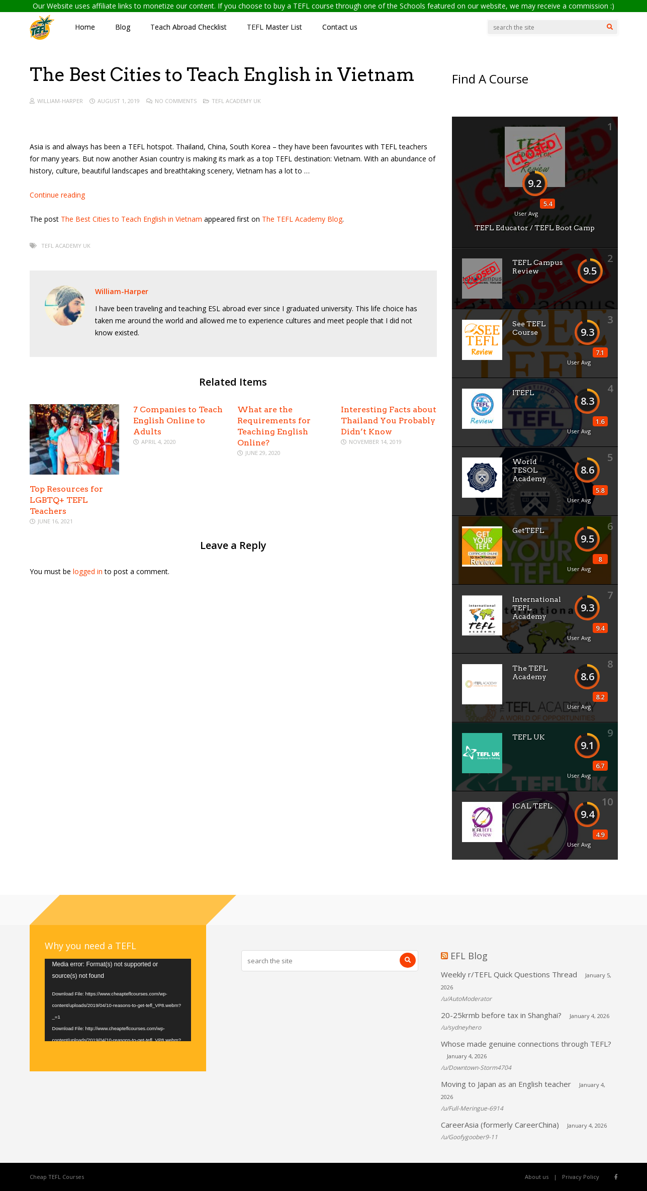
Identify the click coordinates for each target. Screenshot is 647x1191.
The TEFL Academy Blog (302, 219)
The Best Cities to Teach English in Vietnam (131, 219)
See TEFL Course (529, 328)
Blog (122, 27)
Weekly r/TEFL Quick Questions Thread (509, 974)
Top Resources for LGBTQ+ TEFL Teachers (66, 500)
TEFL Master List (274, 27)
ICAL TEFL (532, 806)
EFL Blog (469, 956)
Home (85, 27)
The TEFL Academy (530, 672)
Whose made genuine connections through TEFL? (526, 1044)
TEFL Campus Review (537, 266)
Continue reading (57, 195)
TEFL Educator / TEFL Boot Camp (535, 228)
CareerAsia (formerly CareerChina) (500, 1125)
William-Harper (60, 101)
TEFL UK (528, 737)
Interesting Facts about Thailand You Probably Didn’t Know (388, 420)
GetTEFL (528, 530)
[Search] (610, 27)
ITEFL (523, 393)
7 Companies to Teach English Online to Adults (178, 420)
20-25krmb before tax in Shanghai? (501, 1015)
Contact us (339, 27)
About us (536, 1176)
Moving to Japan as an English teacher (506, 1084)
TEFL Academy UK (236, 101)
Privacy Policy (580, 1176)
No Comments (176, 101)
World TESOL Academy (529, 470)
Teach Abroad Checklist (188, 27)
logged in (88, 571)
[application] (118, 1000)
